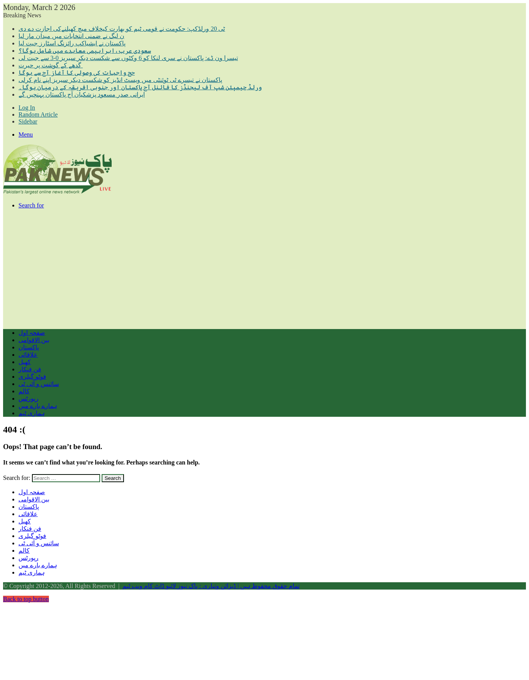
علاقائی (28, 354)
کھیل (24, 362)
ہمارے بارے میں (37, 406)
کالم (24, 391)
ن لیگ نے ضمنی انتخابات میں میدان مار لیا (71, 36)
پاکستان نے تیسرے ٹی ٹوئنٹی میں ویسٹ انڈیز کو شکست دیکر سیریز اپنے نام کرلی (120, 80)
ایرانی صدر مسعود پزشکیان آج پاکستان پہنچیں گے (81, 94)
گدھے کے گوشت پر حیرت (50, 65)
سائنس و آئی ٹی (38, 384)
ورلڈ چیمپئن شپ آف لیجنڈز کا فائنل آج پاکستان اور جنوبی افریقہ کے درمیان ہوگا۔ (140, 87)
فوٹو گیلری (32, 376)
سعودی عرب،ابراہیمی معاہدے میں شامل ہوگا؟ (84, 50)
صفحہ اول (31, 332)
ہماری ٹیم (31, 413)
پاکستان (28, 347)
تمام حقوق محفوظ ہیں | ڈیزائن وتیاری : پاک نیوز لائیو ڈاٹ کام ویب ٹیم (211, 586)
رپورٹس (28, 398)
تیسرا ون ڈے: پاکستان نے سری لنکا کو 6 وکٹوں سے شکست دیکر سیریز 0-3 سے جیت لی (128, 58)
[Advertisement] (234, 269)
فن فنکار (29, 369)
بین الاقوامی (33, 340)
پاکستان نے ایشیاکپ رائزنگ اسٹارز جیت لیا (72, 43)
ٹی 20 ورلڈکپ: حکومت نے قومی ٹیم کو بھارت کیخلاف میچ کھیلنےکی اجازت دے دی (121, 28)
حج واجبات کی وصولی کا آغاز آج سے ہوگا (76, 72)
